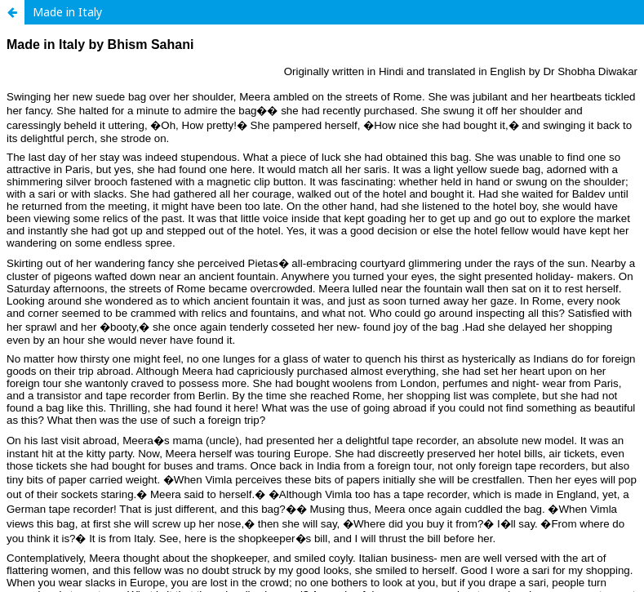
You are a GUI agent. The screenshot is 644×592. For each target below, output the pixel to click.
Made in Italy (67, 12)
